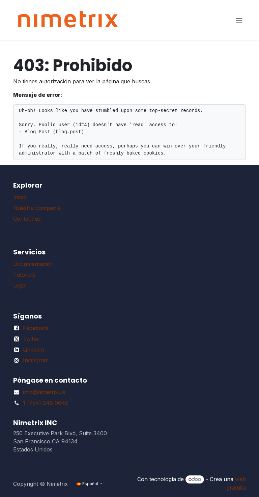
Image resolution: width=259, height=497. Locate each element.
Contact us (27, 218)
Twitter (31, 338)
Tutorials (24, 274)
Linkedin (33, 349)
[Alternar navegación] (239, 20)
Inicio (20, 197)
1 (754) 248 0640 (45, 402)
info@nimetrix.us (44, 392)
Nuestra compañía (37, 207)
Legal (20, 285)
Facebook (36, 328)
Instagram (36, 360)
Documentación (33, 263)
